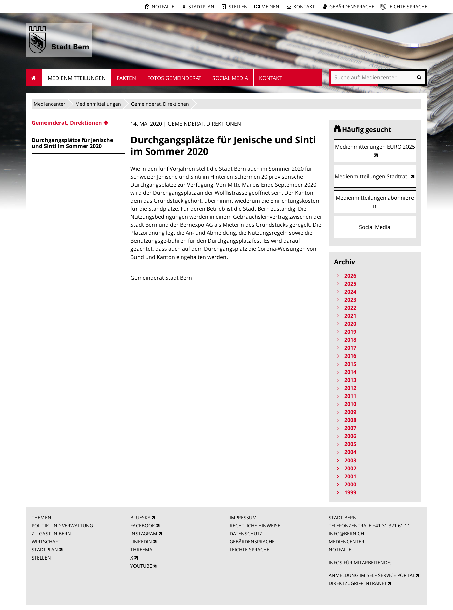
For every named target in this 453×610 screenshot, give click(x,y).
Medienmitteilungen (98, 104)
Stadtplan (201, 6)
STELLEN (41, 557)
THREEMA (141, 549)
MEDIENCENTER (346, 541)
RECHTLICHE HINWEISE (255, 525)
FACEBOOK (142, 525)
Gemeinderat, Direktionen (160, 104)
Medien (270, 6)
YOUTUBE (141, 566)
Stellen (238, 6)
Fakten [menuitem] (126, 78)
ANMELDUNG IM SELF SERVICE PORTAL (372, 575)
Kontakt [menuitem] (270, 78)
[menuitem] (78, 123)
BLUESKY (140, 517)
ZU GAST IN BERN (51, 533)
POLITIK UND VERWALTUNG (62, 525)
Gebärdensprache (351, 6)
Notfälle (163, 6)
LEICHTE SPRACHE (249, 549)
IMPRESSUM (243, 517)
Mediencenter (49, 104)
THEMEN (41, 517)
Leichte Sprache (407, 6)
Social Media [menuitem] (230, 78)
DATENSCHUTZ (246, 533)
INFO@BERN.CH (346, 533)
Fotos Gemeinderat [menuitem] (174, 78)
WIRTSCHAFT (46, 541)
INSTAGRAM (143, 533)
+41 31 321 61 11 (391, 525)
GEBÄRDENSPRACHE (252, 541)
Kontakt (304, 6)
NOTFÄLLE (340, 549)
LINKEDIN (141, 541)
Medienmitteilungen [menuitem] (77, 78)
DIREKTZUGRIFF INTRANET (358, 583)
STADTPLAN (45, 549)
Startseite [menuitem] (34, 77)
